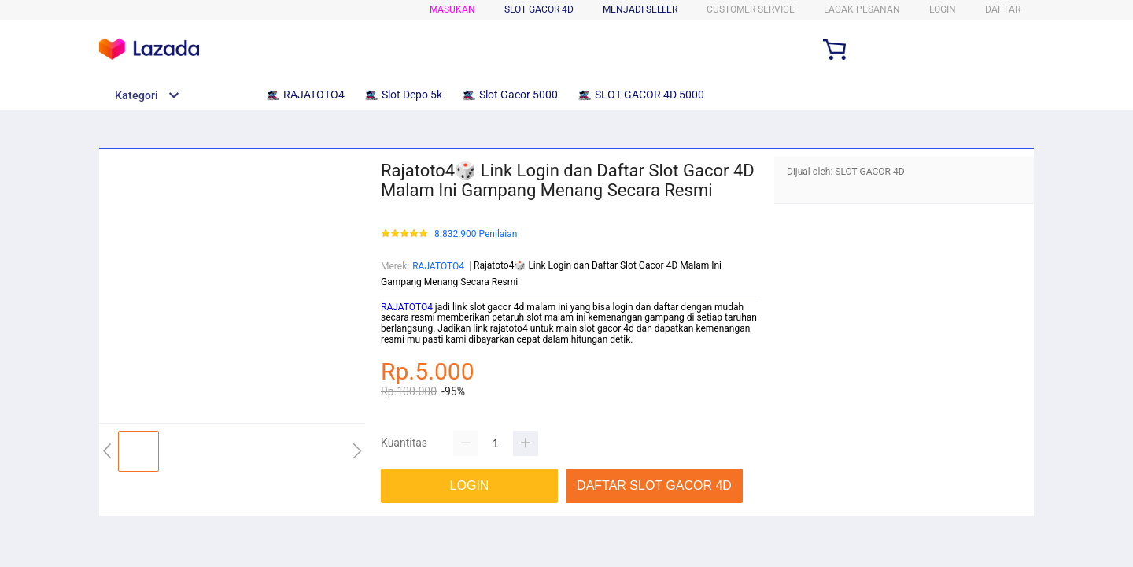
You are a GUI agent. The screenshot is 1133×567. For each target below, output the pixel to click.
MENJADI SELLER (640, 9)
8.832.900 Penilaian (475, 234)
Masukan (452, 9)
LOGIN (942, 9)
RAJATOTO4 (438, 266)
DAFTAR (1002, 9)
